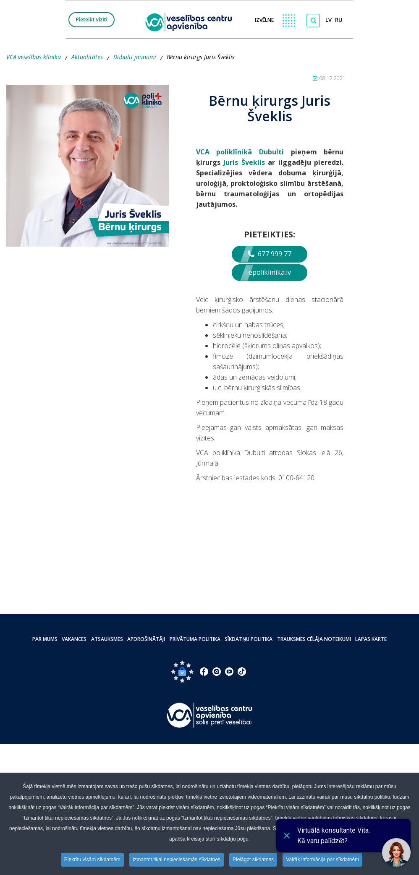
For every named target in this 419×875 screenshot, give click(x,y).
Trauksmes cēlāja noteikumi (314, 639)
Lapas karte (370, 639)
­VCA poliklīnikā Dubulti (240, 151)
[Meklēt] (313, 20)
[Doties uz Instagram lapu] (216, 671)
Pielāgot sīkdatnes (253, 859)
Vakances (75, 639)
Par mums (45, 639)
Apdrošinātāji (146, 639)
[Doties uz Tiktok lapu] (242, 671)
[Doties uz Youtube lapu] (229, 671)
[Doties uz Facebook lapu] (204, 671)
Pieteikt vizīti (91, 19)
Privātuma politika (195, 639)
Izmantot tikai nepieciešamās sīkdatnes (176, 859)
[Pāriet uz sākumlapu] (210, 715)
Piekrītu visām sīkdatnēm (92, 859)
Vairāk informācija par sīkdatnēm (322, 859)
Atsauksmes (107, 639)
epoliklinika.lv (270, 272)
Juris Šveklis (244, 162)
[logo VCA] (191, 21)
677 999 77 (269, 253)
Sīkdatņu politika (248, 639)
